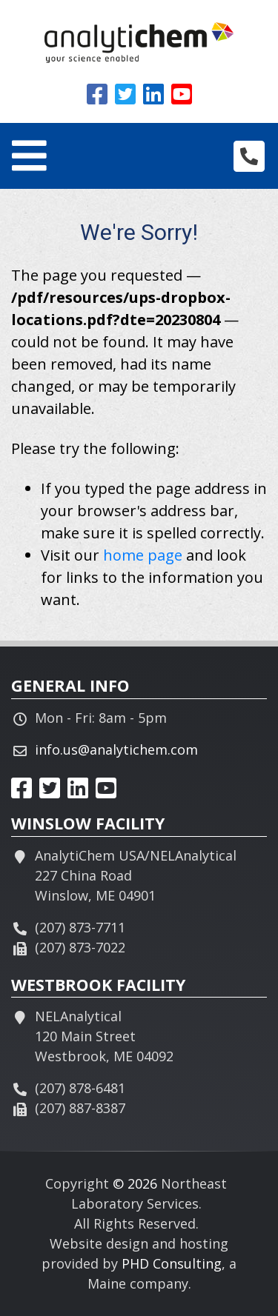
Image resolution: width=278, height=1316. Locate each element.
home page (142, 555)
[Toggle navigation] (29, 156)
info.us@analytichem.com (116, 749)
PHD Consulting (172, 1263)
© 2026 (135, 1183)
